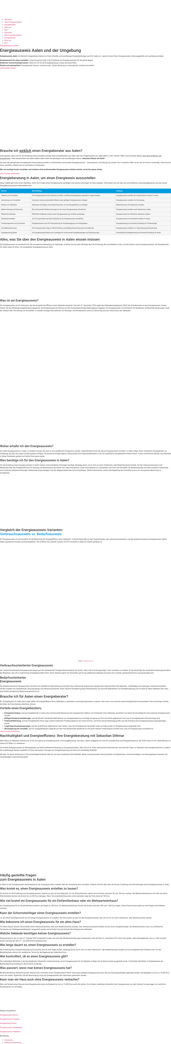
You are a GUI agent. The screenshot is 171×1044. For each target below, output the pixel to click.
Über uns (7, 27)
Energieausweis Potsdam (10, 1019)
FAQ (6, 30)
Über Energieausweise (12, 22)
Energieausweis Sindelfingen (11, 1027)
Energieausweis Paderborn (10, 1032)
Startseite (8, 19)
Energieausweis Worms (9, 1015)
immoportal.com (88, 661)
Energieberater (10, 25)
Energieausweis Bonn (8, 1023)
